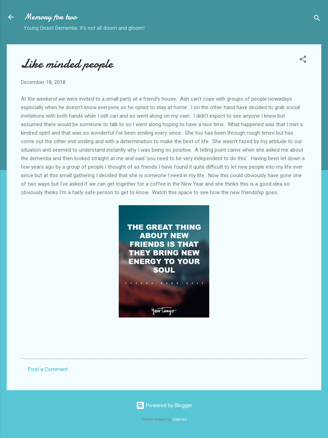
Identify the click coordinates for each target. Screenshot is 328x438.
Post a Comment (48, 369)
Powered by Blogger (164, 405)
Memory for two (50, 17)
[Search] (317, 19)
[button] (303, 60)
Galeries (179, 419)
